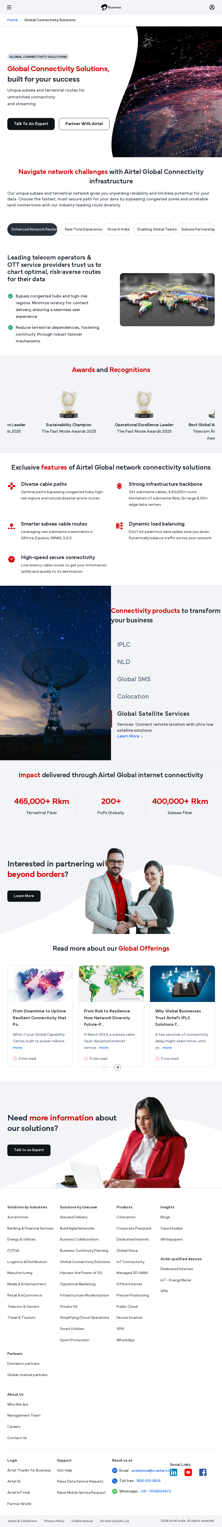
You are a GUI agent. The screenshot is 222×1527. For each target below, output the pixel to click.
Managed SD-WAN (132, 1273)
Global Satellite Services (153, 714)
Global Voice (126, 1251)
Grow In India (118, 229)
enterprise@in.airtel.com (146, 1471)
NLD (123, 662)
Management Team (24, 1415)
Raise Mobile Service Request (81, 1493)
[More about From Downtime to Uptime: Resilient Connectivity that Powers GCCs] (40, 1016)
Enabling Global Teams (155, 229)
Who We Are (17, 1404)
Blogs (165, 1217)
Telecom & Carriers (23, 1307)
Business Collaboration (79, 1239)
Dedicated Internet (132, 1239)
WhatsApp (125, 1340)
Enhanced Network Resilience (34, 229)
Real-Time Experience (82, 229)
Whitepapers (171, 1239)
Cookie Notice (82, 1521)
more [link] (17, 1048)
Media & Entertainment (26, 1284)
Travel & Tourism (21, 1318)
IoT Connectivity (130, 1262)
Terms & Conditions (22, 1521)
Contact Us (17, 1438)
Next (117, 1067)
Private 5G (69, 1307)
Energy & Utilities (21, 1239)
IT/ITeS (13, 1251)
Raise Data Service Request (80, 1481)
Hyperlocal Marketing (78, 1284)
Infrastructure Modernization (84, 1295)
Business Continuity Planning (84, 1251)
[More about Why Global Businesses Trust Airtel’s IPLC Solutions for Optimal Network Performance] (182, 1016)
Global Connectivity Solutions (85, 1262)
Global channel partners (27, 1375)
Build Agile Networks (77, 1228)
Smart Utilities (72, 1329)
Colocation (133, 697)
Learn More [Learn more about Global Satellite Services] (130, 736)
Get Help (64, 1470)
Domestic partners (23, 1364)
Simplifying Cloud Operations (84, 1318)
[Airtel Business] (111, 7)
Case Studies (171, 1228)
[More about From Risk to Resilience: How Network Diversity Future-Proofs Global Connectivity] (111, 1016)
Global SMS (134, 680)
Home (12, 20)
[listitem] (76, 413)
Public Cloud (126, 1307)
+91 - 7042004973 (151, 1491)
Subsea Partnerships (198, 229)
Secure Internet (129, 1318)
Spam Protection (74, 1340)
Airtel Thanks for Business (29, 1470)
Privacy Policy (54, 1521)
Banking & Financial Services (30, 1228)
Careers (13, 1427)
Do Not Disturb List (114, 1521)
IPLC (124, 645)
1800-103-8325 (149, 1481)
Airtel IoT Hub (18, 1493)
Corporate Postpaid (133, 1228)
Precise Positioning (132, 1295)
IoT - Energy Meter (175, 1280)
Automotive (17, 1217)
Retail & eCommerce (24, 1295)
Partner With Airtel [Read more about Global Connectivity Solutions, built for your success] (84, 124)
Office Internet (129, 1284)
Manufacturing (19, 1273)
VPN (120, 1329)
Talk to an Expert (31, 124)
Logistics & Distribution (27, 1262)
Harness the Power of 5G (81, 1273)
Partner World (19, 1504)
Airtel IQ (14, 1481)
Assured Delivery (73, 1217)
